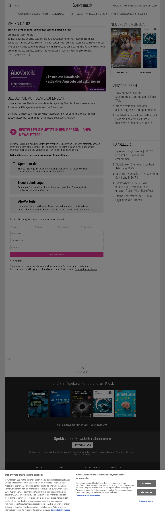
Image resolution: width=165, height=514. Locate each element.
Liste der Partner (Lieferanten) (88, 498)
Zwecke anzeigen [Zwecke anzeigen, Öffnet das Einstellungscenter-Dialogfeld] (146, 504)
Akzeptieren (146, 487)
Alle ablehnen (146, 495)
